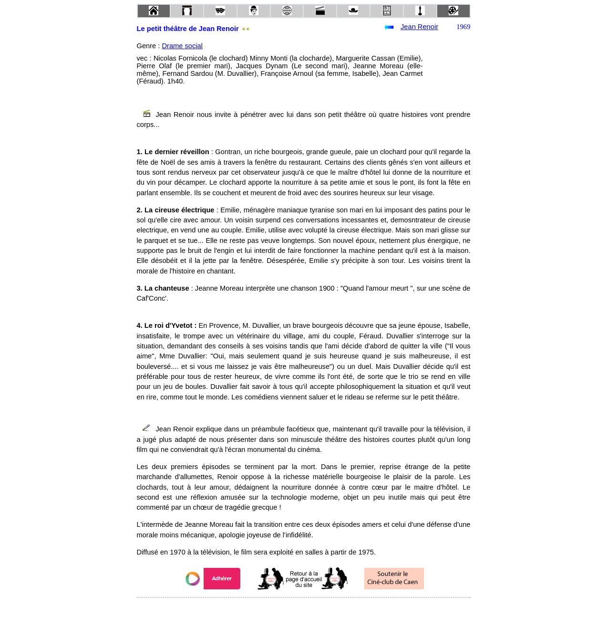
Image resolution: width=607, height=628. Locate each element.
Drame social (182, 46)
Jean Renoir (419, 27)
